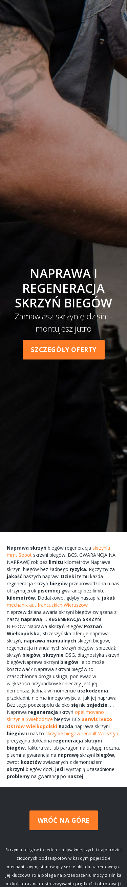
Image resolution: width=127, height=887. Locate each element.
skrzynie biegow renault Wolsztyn (81, 733)
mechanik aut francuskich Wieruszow (47, 605)
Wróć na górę (64, 820)
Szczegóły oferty (64, 349)
